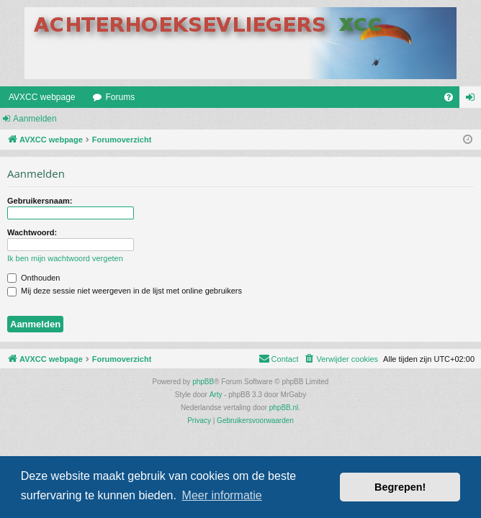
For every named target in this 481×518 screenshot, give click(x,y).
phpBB (203, 382)
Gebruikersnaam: (39, 200)
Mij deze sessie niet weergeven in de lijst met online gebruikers (124, 290)
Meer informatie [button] (222, 495)
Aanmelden (35, 119)
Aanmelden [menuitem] (473, 100)
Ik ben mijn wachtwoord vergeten (65, 258)
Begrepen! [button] (400, 487)
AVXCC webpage (42, 97)
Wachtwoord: (32, 232)
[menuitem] (448, 97)
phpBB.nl (284, 408)
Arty (216, 395)
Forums (120, 97)
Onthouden (33, 277)
